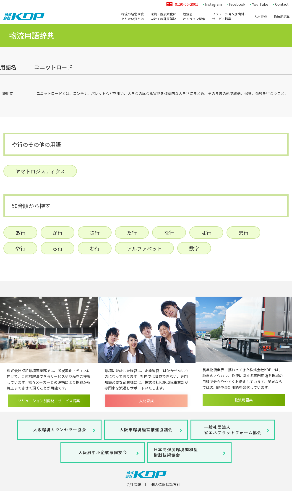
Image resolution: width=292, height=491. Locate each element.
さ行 (95, 232)
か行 (57, 232)
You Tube (260, 4)
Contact (282, 4)
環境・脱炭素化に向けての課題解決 (163, 16)
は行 (206, 232)
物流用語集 (282, 16)
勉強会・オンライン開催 (194, 16)
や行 (20, 248)
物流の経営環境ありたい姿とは (132, 16)
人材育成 (260, 16)
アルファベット (144, 248)
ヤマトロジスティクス (40, 171)
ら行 (57, 248)
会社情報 (133, 484)
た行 (132, 232)
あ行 (20, 232)
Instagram (213, 4)
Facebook (237, 4)
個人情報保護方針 (165, 484)
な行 (169, 232)
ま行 (243, 232)
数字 (194, 248)
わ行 (95, 248)
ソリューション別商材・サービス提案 (229, 16)
